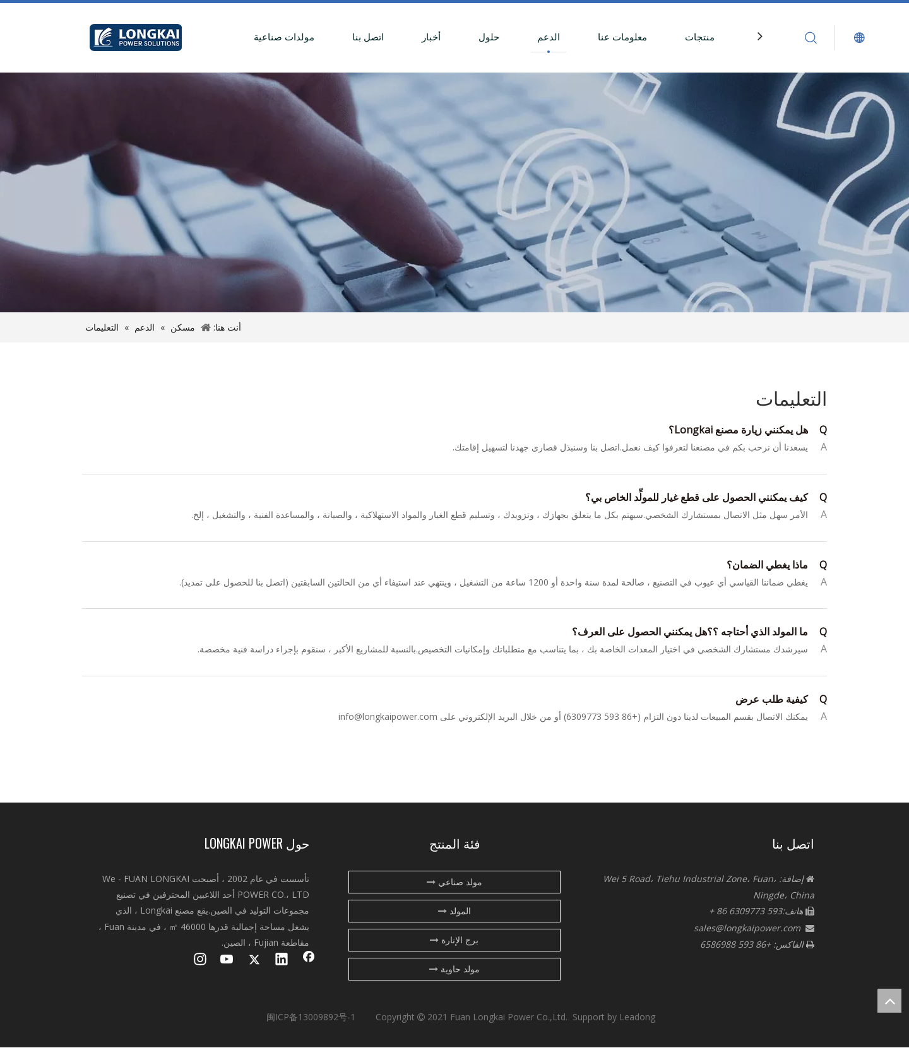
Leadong (637, 1017)
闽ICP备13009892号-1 (310, 1017)
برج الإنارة (454, 940)
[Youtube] (227, 960)
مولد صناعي (454, 882)
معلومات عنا (622, 36)
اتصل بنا (368, 36)
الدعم (548, 36)
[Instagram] (200, 960)
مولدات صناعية (284, 36)
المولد (454, 911)
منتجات (700, 36)
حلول (488, 36)
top (889, 1001)
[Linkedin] (281, 960)
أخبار (431, 36)
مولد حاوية (454, 969)
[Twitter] (254, 960)
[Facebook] (309, 960)
